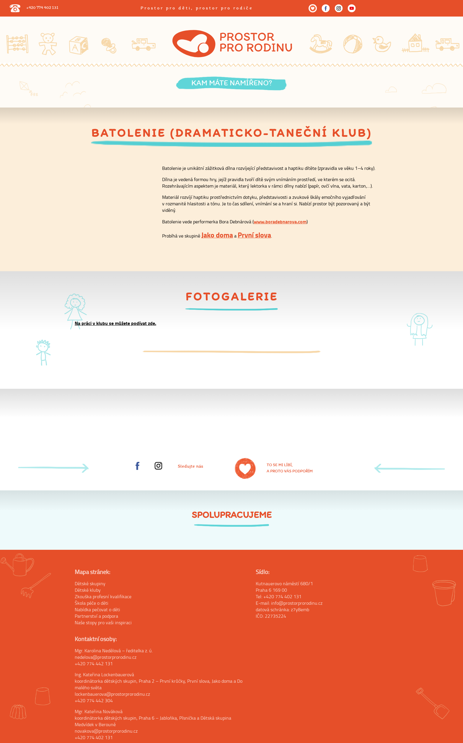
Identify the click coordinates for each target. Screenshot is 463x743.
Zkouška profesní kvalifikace (103, 596)
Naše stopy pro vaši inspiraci (103, 622)
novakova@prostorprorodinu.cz (106, 731)
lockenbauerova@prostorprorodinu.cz (112, 694)
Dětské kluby (88, 590)
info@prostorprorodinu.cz (296, 603)
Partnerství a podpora (96, 616)
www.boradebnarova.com (280, 221)
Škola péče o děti (91, 603)
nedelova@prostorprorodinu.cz (105, 657)
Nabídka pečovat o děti (97, 609)
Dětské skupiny (90, 583)
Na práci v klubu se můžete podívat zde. (115, 323)
